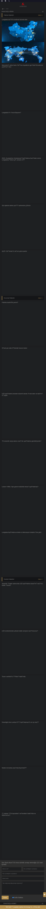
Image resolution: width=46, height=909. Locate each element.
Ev (3, 8)
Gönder (5, 897)
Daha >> (40, 15)
